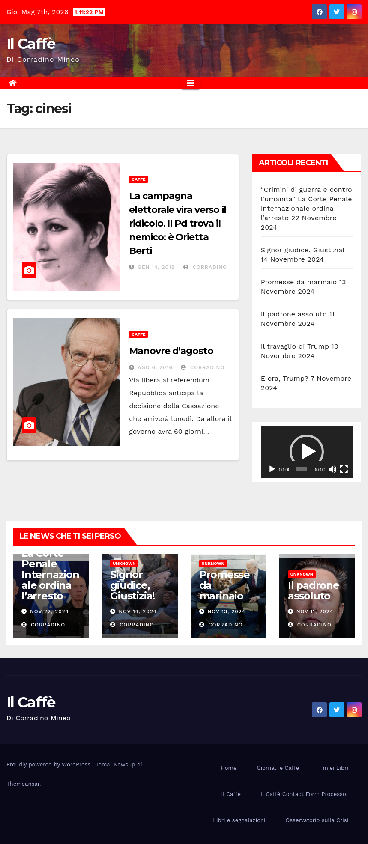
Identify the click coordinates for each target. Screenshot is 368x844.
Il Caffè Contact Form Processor (304, 794)
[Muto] (332, 469)
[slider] (301, 469)
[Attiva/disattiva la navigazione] (190, 83)
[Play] (272, 469)
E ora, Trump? (284, 378)
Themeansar (22, 784)
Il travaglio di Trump (295, 346)
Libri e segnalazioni (239, 820)
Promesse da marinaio (299, 282)
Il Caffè (30, 44)
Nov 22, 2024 (49, 611)
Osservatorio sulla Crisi (317, 820)
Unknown (124, 563)
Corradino (205, 267)
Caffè (138, 179)
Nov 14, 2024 (138, 611)
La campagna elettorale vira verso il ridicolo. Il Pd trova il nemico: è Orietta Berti (177, 223)
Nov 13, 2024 (226, 611)
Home (228, 768)
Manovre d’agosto (171, 351)
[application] (307, 452)
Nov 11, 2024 (314, 611)
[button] (307, 452)
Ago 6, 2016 (155, 367)
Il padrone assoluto (294, 314)
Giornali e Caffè (278, 768)
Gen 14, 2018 (156, 267)
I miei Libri (333, 768)
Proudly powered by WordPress (49, 764)
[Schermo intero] (344, 469)
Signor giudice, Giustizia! (302, 250)
